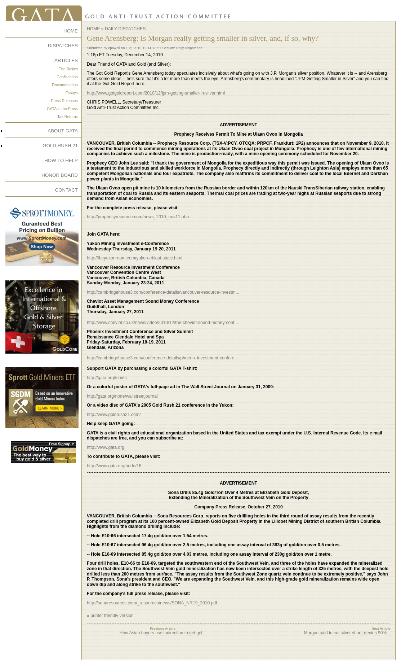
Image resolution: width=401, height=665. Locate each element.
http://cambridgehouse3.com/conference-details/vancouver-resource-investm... (163, 292)
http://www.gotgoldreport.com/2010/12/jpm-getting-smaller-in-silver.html (156, 93)
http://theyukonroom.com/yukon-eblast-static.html (134, 258)
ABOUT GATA (63, 131)
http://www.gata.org (105, 447)
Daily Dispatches (125, 28)
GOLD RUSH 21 (60, 145)
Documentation (65, 85)
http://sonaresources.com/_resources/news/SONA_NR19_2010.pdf (152, 602)
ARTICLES (66, 60)
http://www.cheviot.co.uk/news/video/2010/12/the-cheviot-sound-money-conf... (162, 322)
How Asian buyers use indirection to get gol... (163, 632)
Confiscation (67, 77)
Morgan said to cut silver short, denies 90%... (347, 632)
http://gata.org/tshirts (107, 377)
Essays (72, 93)
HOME (70, 31)
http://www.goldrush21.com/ (114, 414)
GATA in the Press (62, 108)
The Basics (68, 69)
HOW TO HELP (61, 160)
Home (93, 28)
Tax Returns (67, 116)
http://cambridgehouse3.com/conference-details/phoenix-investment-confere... (162, 357)
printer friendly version (112, 615)
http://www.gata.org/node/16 (114, 465)
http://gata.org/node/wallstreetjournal (122, 396)
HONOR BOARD (59, 175)
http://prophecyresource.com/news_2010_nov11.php (138, 216)
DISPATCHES (63, 45)
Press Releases (64, 101)
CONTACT (66, 190)
